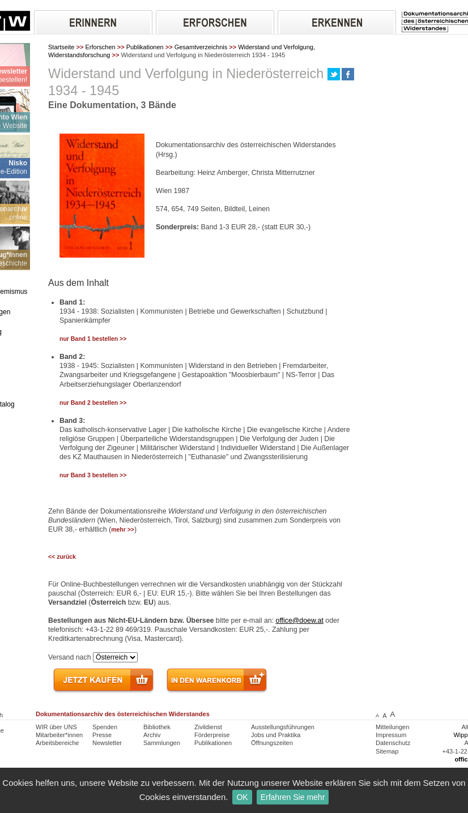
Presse (102, 734)
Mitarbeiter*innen (59, 734)
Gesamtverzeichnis (201, 47)
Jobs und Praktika (275, 734)
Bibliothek (157, 727)
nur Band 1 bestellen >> (92, 339)
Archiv (152, 734)
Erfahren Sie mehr (293, 797)
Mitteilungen (392, 727)
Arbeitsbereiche (57, 742)
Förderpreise (211, 734)
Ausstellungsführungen (282, 727)
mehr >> (122, 530)
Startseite (61, 47)
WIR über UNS (56, 727)
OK (242, 797)
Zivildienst (208, 727)
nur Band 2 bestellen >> (92, 403)
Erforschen (100, 47)
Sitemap (387, 751)
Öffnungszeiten (272, 742)
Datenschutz (393, 742)
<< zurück (62, 557)
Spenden (104, 727)
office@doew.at (300, 620)
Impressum (391, 734)
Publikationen (145, 47)
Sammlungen (161, 742)
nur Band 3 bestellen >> (92, 475)
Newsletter (107, 742)
